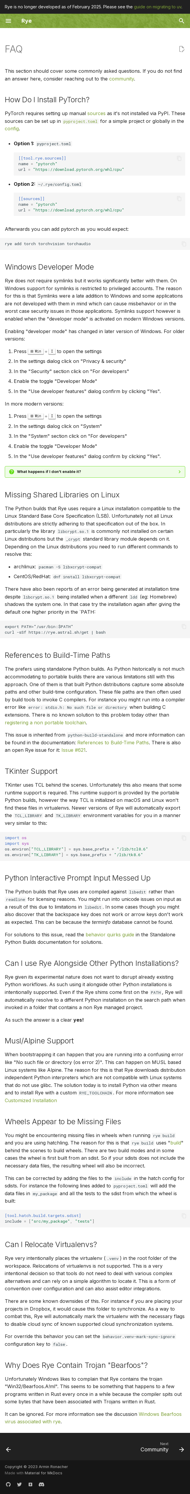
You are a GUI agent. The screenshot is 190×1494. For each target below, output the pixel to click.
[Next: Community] (161, 1448)
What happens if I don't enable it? (49, 471)
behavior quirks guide (110, 935)
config (12, 129)
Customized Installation (31, 1100)
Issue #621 (73, 750)
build (175, 1143)
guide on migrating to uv (157, 6)
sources (96, 113)
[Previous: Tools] (9, 1448)
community (121, 79)
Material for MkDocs (43, 1473)
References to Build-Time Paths (113, 743)
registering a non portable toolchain (45, 723)
